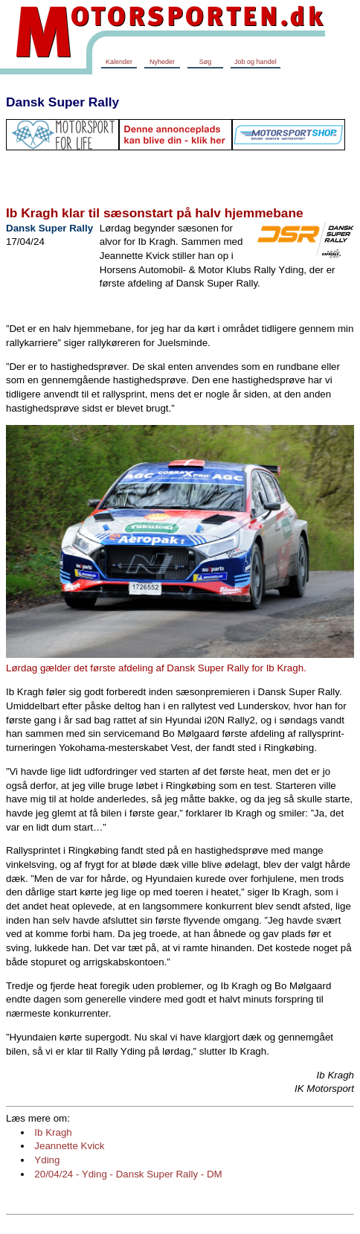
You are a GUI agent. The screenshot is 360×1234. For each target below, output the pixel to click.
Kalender (119, 61)
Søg (205, 61)
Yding (47, 1160)
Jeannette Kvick (69, 1145)
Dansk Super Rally (62, 102)
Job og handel (255, 61)
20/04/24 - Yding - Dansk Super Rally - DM (128, 1174)
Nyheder (162, 61)
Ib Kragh (52, 1132)
